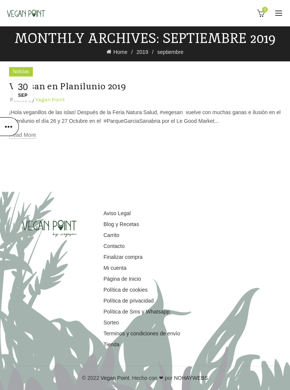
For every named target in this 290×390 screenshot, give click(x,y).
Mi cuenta (114, 268)
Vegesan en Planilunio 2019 (67, 86)
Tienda (111, 344)
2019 (142, 52)
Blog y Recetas (121, 224)
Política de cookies (125, 290)
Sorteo (111, 323)
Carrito (111, 235)
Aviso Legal (117, 213)
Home (120, 52)
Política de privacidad (128, 301)
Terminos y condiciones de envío (141, 333)
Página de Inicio (122, 279)
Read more (22, 135)
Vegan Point (115, 378)
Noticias (21, 71)
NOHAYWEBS (191, 378)
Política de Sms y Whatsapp (136, 312)
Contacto (114, 246)
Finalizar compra (122, 257)
